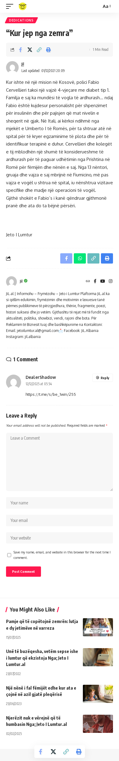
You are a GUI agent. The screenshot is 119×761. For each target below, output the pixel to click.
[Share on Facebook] (20, 49)
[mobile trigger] (11, 6)
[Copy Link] (39, 49)
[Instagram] (110, 281)
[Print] (48, 49)
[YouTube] (103, 281)
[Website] (88, 281)
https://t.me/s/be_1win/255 (51, 394)
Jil (22, 64)
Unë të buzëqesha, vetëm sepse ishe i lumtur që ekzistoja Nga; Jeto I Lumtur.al (42, 657)
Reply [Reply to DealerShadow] (105, 378)
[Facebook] (95, 281)
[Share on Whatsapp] (80, 258)
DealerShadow (41, 377)
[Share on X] (30, 49)
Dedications (21, 20)
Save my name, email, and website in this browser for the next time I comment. (62, 554)
